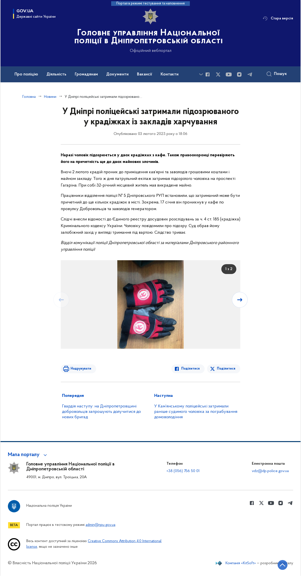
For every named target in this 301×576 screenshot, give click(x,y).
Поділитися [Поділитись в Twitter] (226, 369)
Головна (29, 97)
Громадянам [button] (86, 74)
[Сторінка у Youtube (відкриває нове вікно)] (229, 74)
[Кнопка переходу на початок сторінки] (282, 565)
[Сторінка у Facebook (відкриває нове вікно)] (208, 74)
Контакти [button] (170, 74)
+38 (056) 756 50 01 (183, 471)
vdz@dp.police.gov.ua (270, 471)
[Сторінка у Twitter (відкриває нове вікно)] (218, 74)
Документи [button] (117, 74)
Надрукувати (81, 369)
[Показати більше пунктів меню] (201, 74)
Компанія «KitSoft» (241, 563)
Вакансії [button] (144, 74)
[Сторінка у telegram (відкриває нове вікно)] (250, 74)
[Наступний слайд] (240, 300)
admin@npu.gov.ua (100, 525)
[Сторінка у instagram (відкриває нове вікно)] (239, 74)
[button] (28, 455)
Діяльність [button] (56, 74)
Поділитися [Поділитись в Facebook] (190, 369)
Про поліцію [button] (26, 74)
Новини (50, 97)
